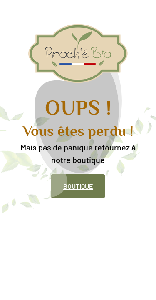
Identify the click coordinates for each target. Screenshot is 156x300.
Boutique (78, 186)
